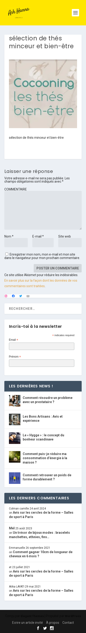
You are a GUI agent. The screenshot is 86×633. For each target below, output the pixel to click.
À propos (52, 622)
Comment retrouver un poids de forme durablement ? (47, 477)
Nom (9, 236)
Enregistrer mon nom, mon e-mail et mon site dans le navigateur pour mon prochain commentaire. (42, 256)
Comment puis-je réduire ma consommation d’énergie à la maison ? (45, 458)
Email (13, 340)
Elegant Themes (32, 616)
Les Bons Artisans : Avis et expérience (43, 418)
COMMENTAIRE (15, 189)
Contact (68, 622)
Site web (64, 236)
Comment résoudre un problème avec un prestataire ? (47, 400)
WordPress (73, 616)
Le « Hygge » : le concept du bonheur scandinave (43, 437)
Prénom (15, 357)
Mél (12, 528)
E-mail (38, 236)
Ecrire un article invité (27, 622)
